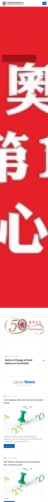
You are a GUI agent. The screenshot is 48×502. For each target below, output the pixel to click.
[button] (2, 150)
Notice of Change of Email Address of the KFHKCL (18, 362)
